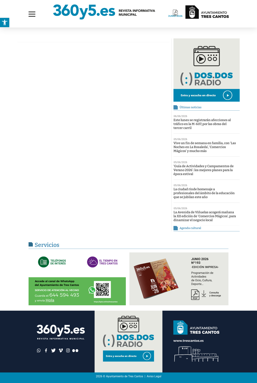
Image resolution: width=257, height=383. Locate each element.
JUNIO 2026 (175, 15)
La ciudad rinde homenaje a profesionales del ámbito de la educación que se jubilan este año (204, 193)
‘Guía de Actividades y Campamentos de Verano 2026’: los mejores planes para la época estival (203, 170)
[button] (4, 22)
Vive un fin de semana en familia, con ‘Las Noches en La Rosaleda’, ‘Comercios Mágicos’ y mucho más (204, 147)
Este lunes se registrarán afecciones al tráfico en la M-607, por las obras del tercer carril (202, 124)
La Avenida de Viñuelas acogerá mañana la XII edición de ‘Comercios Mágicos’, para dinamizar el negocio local (204, 216)
